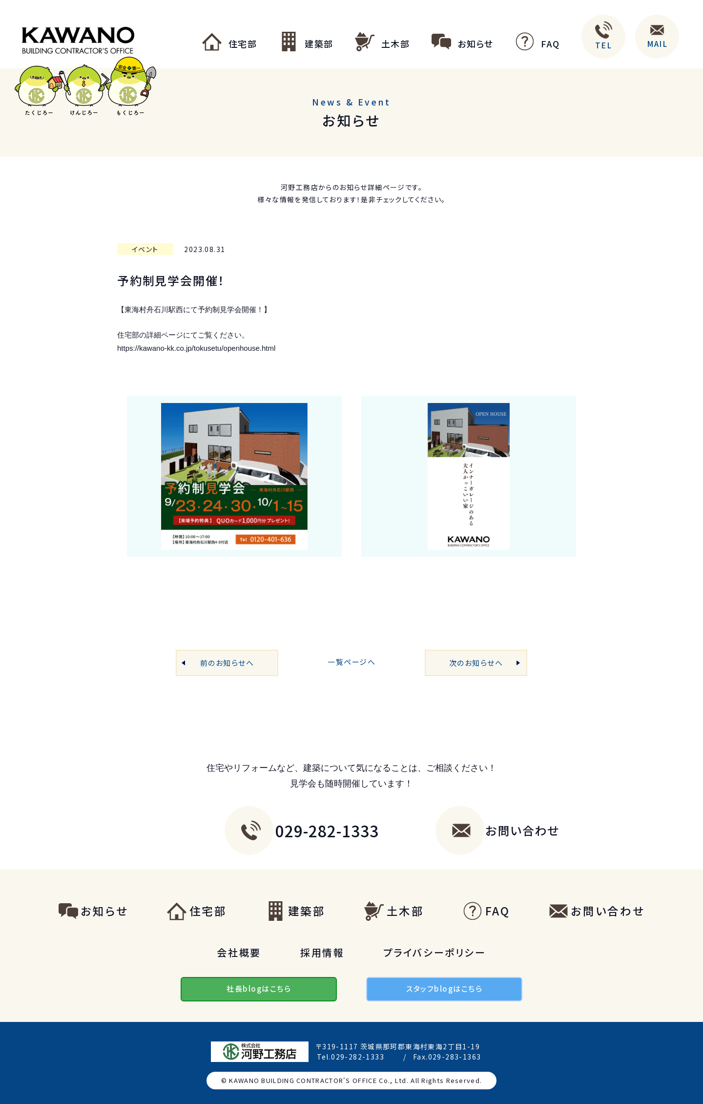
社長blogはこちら (259, 988)
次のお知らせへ (476, 663)
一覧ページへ (351, 662)
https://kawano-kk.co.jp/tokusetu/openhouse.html (196, 348)
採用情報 (322, 952)
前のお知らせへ (227, 663)
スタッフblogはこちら (444, 988)
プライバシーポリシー (434, 952)
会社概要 (239, 952)
